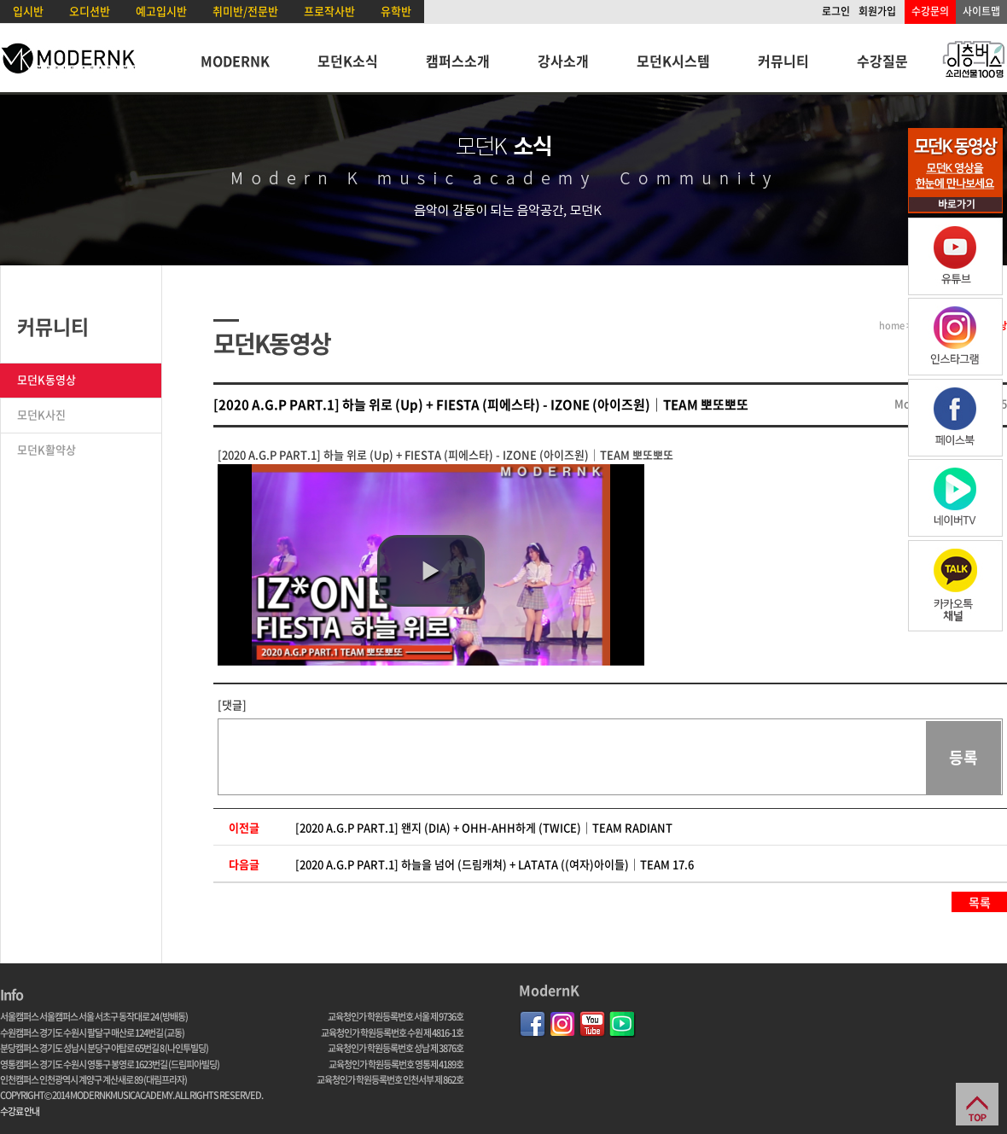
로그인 (836, 11)
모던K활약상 (46, 449)
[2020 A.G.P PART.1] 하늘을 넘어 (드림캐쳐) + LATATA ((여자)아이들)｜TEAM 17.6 (494, 864)
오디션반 (89, 11)
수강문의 (930, 11)
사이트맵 (981, 11)
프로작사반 (329, 11)
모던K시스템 (673, 60)
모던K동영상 (46, 379)
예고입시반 (161, 11)
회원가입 (877, 11)
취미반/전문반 (245, 11)
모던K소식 (347, 60)
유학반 (396, 11)
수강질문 (882, 60)
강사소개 (563, 60)
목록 (980, 901)
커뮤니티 (783, 60)
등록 (963, 757)
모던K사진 (41, 414)
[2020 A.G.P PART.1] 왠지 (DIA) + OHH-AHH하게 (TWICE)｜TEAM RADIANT (483, 827)
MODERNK (235, 60)
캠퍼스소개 (458, 60)
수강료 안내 (19, 1111)
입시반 (28, 11)
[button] (431, 571)
